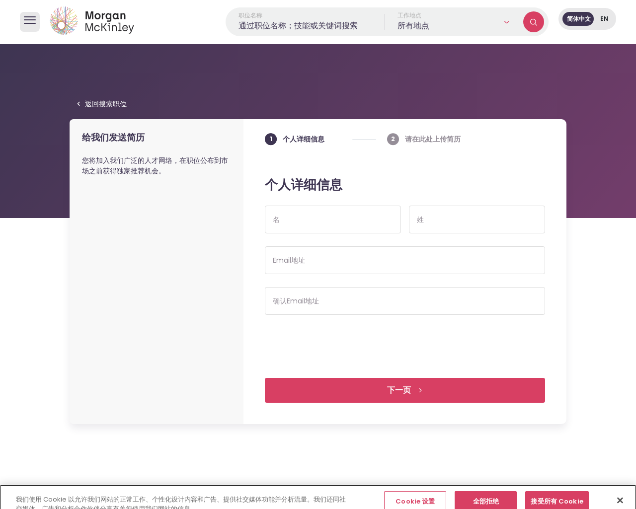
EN (604, 18)
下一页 (399, 390)
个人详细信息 (303, 139)
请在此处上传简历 (433, 139)
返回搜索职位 (106, 104)
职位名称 (250, 15)
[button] (454, 22)
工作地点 (409, 15)
